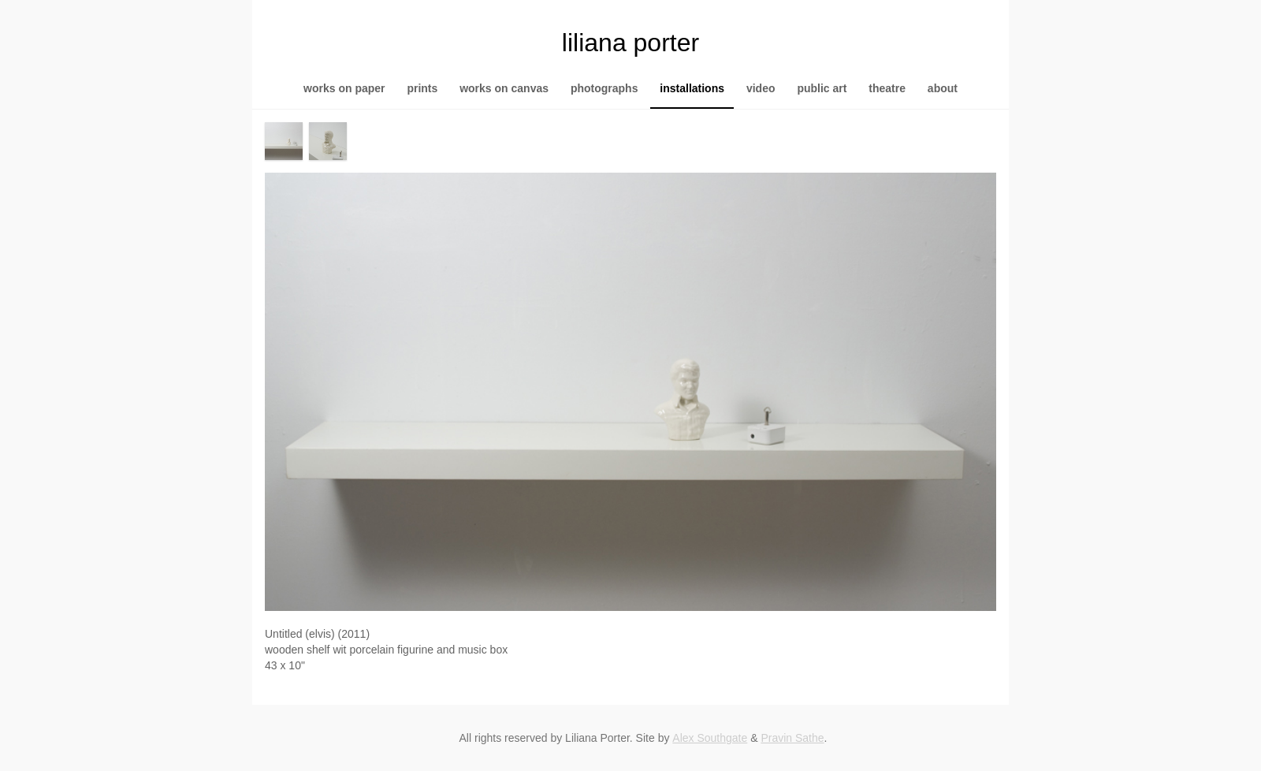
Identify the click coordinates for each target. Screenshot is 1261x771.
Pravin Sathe (792, 738)
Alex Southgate (709, 738)
